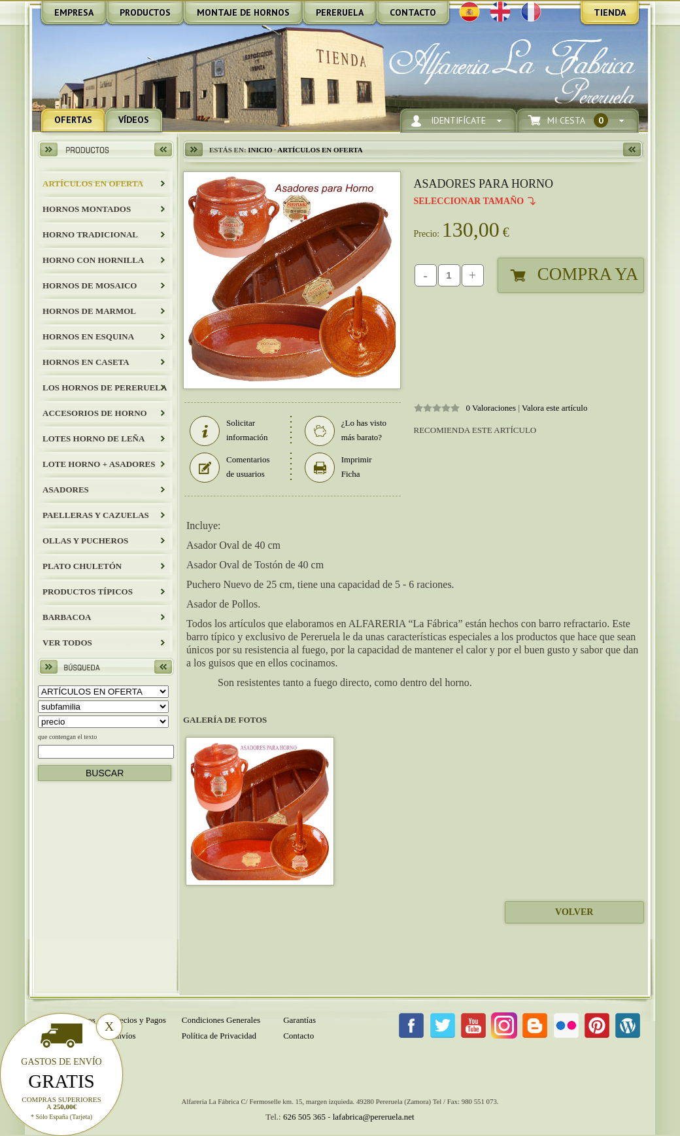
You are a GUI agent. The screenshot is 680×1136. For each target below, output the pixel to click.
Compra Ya (587, 274)
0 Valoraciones (491, 408)
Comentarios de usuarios (229, 467)
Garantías (299, 1020)
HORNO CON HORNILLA (93, 260)
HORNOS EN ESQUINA (88, 336)
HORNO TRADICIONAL (90, 234)
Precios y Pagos (138, 1020)
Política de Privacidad (219, 1036)
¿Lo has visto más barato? (345, 430)
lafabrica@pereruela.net (374, 1117)
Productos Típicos (87, 591)
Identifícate (458, 121)
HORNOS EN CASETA (85, 362)
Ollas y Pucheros (85, 540)
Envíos (123, 1036)
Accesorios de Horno (94, 413)
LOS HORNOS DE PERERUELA (104, 387)
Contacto (298, 1036)
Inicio (260, 150)
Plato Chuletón (82, 566)
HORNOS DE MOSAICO (89, 285)
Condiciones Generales (221, 1020)
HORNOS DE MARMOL (89, 311)
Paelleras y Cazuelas (95, 515)
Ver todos (67, 642)
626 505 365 (304, 1117)
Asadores (65, 489)
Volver (574, 912)
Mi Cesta (578, 121)
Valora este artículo (554, 408)
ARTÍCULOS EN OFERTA (92, 183)
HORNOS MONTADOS (86, 209)
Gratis (61, 1081)
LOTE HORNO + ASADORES (98, 464)
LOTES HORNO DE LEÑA (93, 438)
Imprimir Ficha (338, 467)
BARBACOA (66, 617)
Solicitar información (229, 430)
